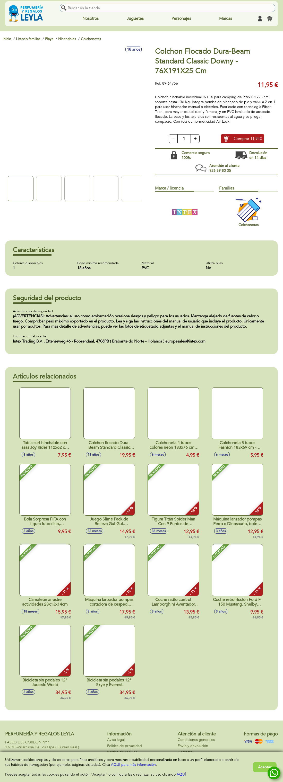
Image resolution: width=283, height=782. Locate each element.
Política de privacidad (124, 745)
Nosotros (90, 18)
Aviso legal (116, 739)
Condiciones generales (196, 739)
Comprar (248, 138)
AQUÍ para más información (133, 764)
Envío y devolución (193, 745)
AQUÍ (181, 774)
